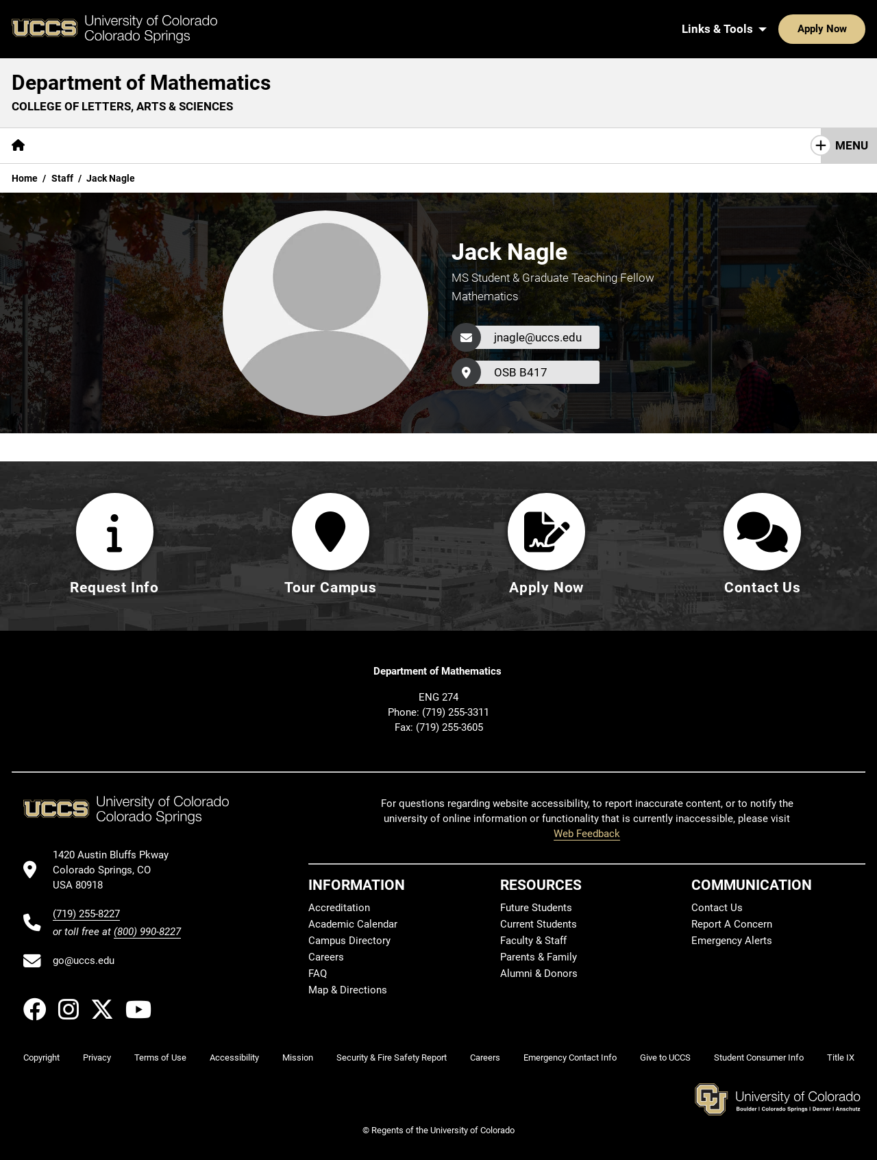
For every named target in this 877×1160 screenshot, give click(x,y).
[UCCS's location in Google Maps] (117, 870)
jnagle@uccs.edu (538, 337)
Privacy (97, 1057)
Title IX (840, 1057)
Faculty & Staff (533, 940)
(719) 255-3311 (455, 712)
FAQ (317, 973)
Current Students (538, 924)
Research (250, 145)
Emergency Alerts (731, 940)
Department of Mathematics (141, 83)
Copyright (41, 1057)
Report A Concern (731, 924)
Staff (62, 178)
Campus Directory (349, 940)
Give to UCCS (665, 1057)
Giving (414, 145)
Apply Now (779, 29)
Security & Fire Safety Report (391, 1057)
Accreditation (339, 908)
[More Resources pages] (336, 145)
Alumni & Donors (539, 973)
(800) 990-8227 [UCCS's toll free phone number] (147, 932)
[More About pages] (74, 145)
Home (25, 178)
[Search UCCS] (850, 29)
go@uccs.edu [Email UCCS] (83, 960)
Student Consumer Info (759, 1057)
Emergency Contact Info (570, 1057)
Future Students (536, 908)
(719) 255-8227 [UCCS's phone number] (86, 914)
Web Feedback (587, 833)
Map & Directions (347, 990)
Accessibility (234, 1057)
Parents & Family (538, 957)
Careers (326, 957)
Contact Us (485, 145)
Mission (297, 1057)
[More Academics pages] (163, 145)
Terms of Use (160, 1057)
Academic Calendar (352, 924)
